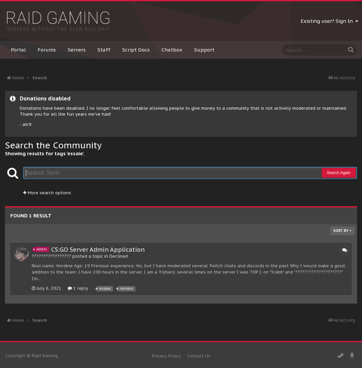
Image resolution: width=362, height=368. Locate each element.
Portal (18, 50)
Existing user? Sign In (329, 21)
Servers (77, 50)
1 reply (78, 288)
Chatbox (172, 50)
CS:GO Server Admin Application (98, 249)
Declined (118, 256)
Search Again (338, 172)
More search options (47, 193)
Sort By (342, 231)
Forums (47, 50)
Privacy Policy (166, 356)
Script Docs (136, 50)
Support (204, 50)
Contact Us (198, 356)
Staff (103, 50)
